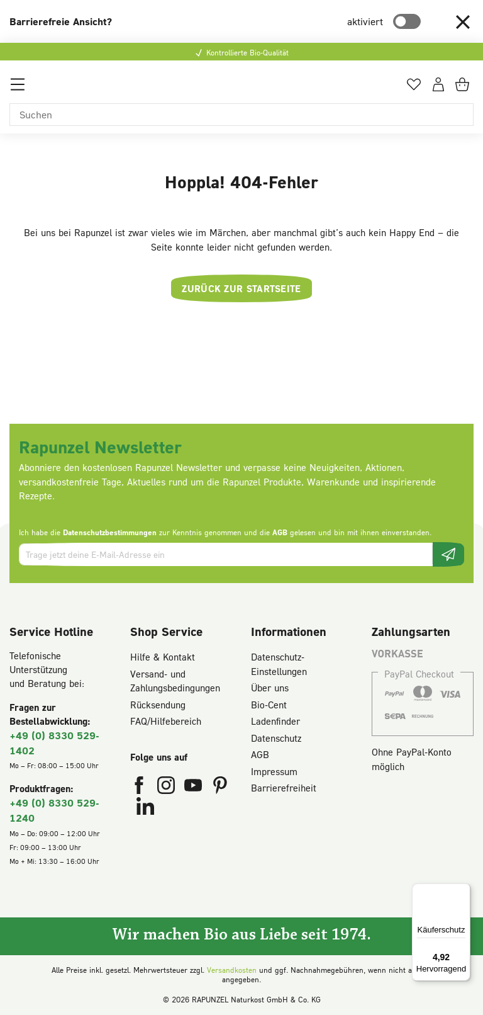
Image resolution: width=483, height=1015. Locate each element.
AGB (279, 532)
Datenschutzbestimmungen (110, 532)
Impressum (274, 771)
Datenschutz (276, 738)
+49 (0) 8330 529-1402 (54, 742)
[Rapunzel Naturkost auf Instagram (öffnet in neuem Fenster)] (167, 787)
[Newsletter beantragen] (448, 554)
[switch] (407, 21)
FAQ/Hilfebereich (165, 721)
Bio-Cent (269, 704)
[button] (463, 21)
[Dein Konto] (438, 88)
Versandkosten (232, 970)
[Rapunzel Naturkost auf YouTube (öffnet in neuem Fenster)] (194, 787)
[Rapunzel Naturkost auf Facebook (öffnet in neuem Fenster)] (140, 787)
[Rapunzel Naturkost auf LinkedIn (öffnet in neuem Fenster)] (145, 809)
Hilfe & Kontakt (162, 656)
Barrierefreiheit (283, 787)
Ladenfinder (275, 721)
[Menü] (17, 88)
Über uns (270, 687)
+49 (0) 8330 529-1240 (54, 810)
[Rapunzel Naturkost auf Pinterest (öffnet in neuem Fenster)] (220, 787)
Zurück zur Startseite (241, 288)
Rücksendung (158, 704)
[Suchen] (241, 114)
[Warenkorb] (464, 88)
